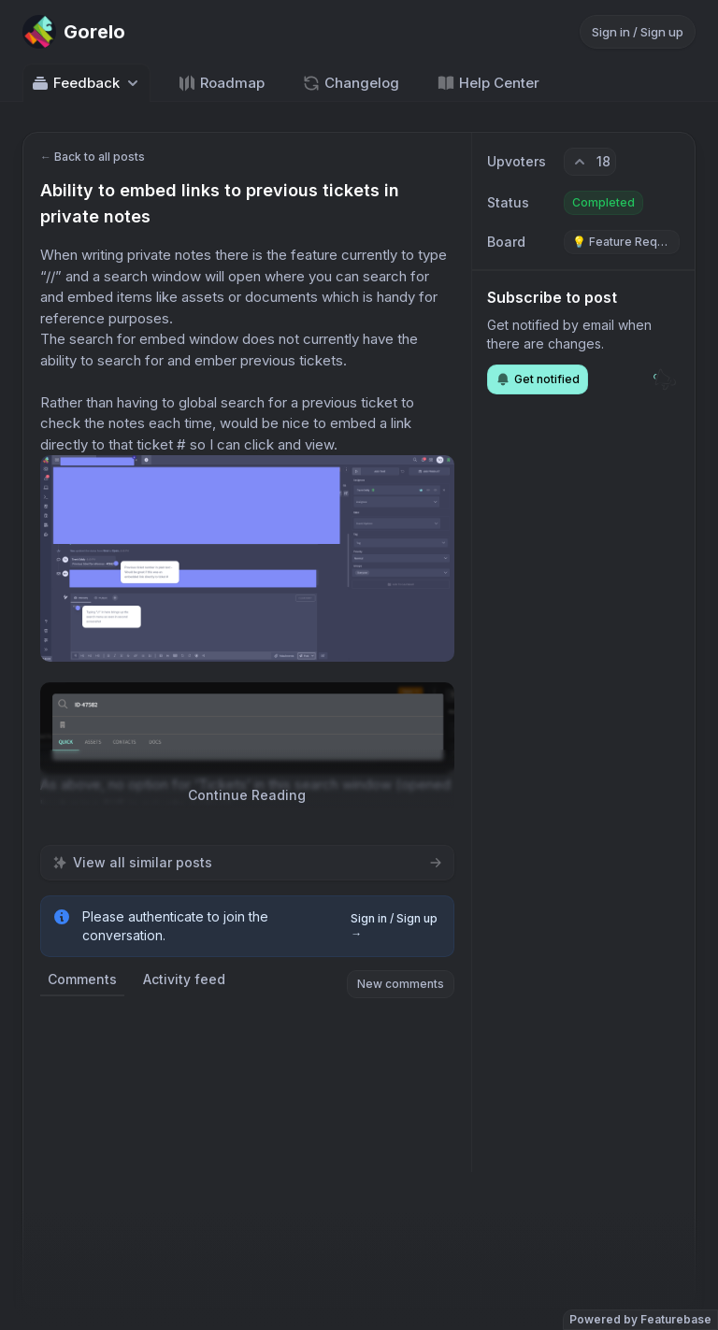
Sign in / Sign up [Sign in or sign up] (637, 31)
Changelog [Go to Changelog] (350, 83)
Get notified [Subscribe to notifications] (537, 379)
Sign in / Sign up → (394, 925)
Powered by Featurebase (640, 1319)
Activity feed (184, 979)
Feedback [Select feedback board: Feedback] (86, 83)
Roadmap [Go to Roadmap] (221, 83)
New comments (400, 984)
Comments (82, 979)
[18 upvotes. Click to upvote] (590, 162)
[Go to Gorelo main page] (73, 32)
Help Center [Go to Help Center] (488, 83)
